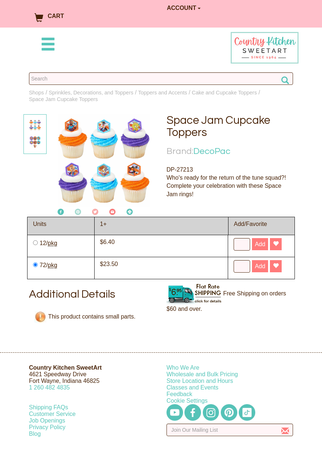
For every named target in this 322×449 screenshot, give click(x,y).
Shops (36, 93)
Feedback (179, 394)
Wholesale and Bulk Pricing (202, 374)
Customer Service (52, 414)
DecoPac (211, 151)
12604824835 (49, 387)
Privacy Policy (47, 427)
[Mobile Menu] (46, 45)
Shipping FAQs (48, 407)
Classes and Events (192, 387)
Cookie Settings (187, 401)
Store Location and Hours (200, 381)
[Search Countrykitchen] (161, 78)
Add (260, 244)
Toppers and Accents (162, 93)
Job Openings (47, 420)
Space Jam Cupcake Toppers (63, 99)
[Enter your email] (230, 430)
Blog (35, 434)
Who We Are (183, 367)
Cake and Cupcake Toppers (224, 93)
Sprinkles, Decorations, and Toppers (91, 93)
